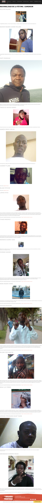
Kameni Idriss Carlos (7, 129)
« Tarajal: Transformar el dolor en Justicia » (26, 217)
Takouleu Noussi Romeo (8, 107)
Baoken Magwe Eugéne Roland (10, 27)
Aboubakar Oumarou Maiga (9, 454)
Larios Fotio (4, 192)
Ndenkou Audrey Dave (7, 240)
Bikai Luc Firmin (5, 387)
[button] (10, 3)
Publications (31, 1)
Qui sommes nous (9, 1)
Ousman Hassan (5, 252)
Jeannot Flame (5, 166)
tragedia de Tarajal (5, 185)
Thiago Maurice (5, 219)
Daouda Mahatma (6, 305)
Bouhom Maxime (5, 9)
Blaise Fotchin (5, 188)
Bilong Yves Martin (6, 352)
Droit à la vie (14, 1)
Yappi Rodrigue (5, 58)
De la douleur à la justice (26, 1)
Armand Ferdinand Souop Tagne (11, 416)
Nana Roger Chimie (6, 283)
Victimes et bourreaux (19, 1)
